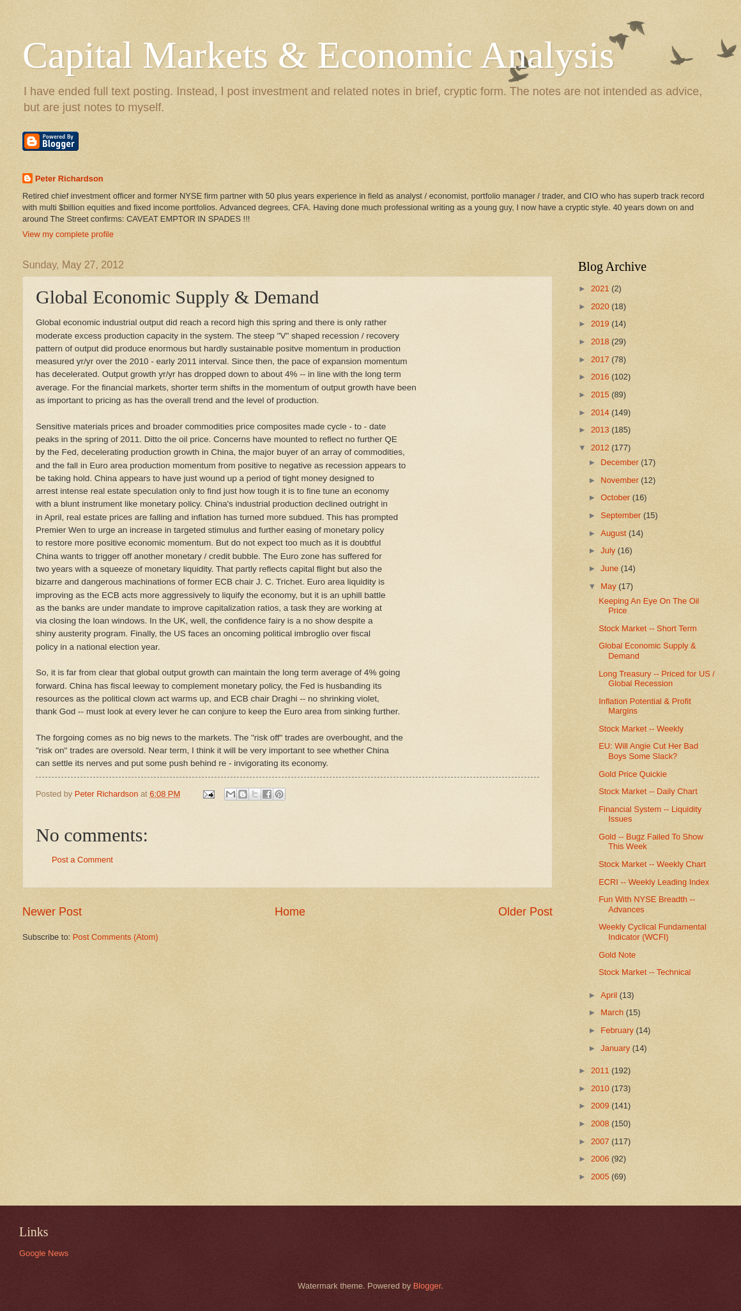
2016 (601, 376)
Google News (43, 1253)
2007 (601, 1141)
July (608, 550)
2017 (601, 359)
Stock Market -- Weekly (641, 728)
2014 (601, 412)
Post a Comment (82, 859)
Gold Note (617, 955)
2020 (601, 306)
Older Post (525, 911)
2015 (601, 394)
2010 (601, 1088)
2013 (601, 429)
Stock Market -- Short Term (648, 628)
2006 (601, 1158)
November (620, 480)
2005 (601, 1176)
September (621, 515)
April (609, 995)
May (609, 586)
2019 (601, 323)
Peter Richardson (69, 178)
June (610, 568)
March (612, 1012)
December (620, 462)
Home (290, 911)
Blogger (427, 1286)
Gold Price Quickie (633, 774)
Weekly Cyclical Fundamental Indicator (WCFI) (653, 931)
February (618, 1030)
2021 (601, 288)
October (616, 497)
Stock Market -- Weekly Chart (652, 864)
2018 (601, 341)
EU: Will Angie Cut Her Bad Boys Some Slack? (648, 750)
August (614, 533)
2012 (601, 447)
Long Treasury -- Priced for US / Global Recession (657, 678)
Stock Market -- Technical (645, 972)
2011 (601, 1070)
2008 (601, 1123)
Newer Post (52, 911)
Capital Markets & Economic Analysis (318, 55)
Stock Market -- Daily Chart (648, 791)
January (616, 1048)
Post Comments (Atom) (115, 937)
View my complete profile (68, 234)
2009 (601, 1105)
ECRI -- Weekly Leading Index (654, 882)
